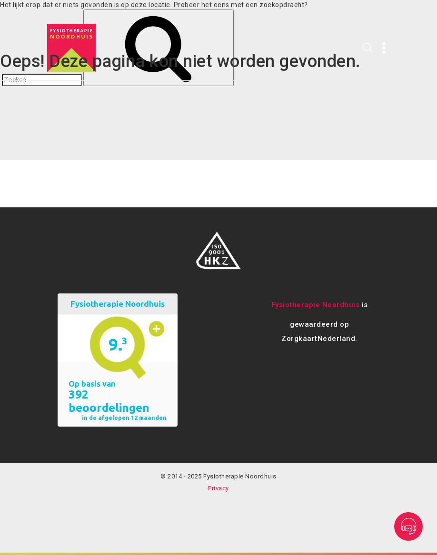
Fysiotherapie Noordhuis (315, 305)
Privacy (218, 488)
